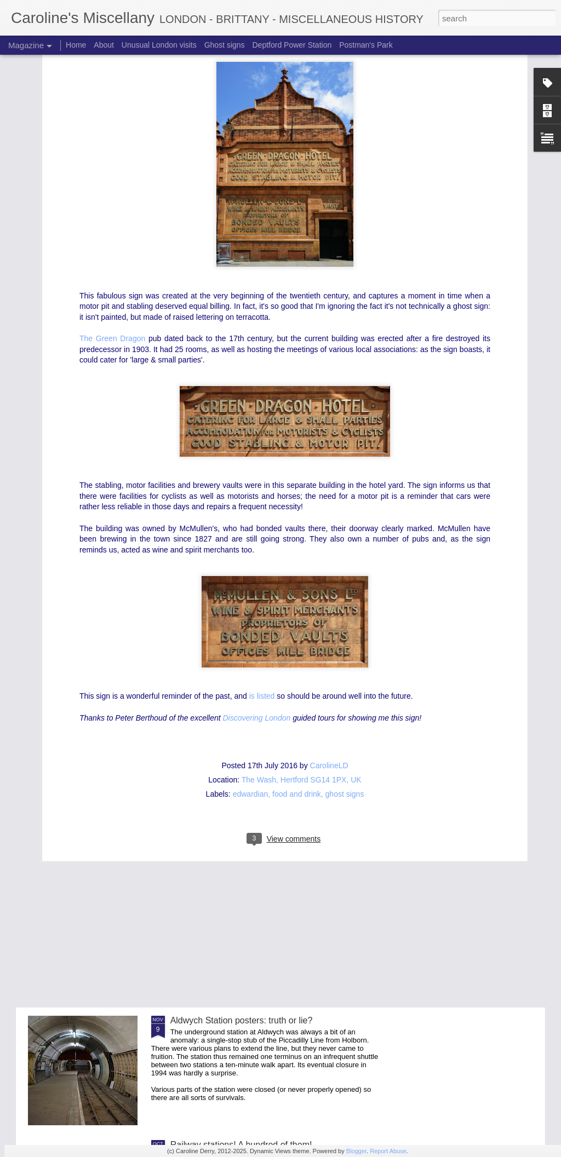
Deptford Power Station (291, 45)
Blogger (356, 1151)
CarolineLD (329, 621)
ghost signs (344, 649)
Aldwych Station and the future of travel (246, 771)
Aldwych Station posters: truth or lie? (241, 1020)
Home (76, 45)
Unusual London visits (159, 45)
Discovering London (258, 573)
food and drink (296, 649)
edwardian (250, 649)
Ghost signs (224, 45)
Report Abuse (388, 1151)
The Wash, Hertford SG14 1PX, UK (302, 635)
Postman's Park (366, 45)
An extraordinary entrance (220, 896)
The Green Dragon (113, 193)
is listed (261, 552)
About (104, 45)
